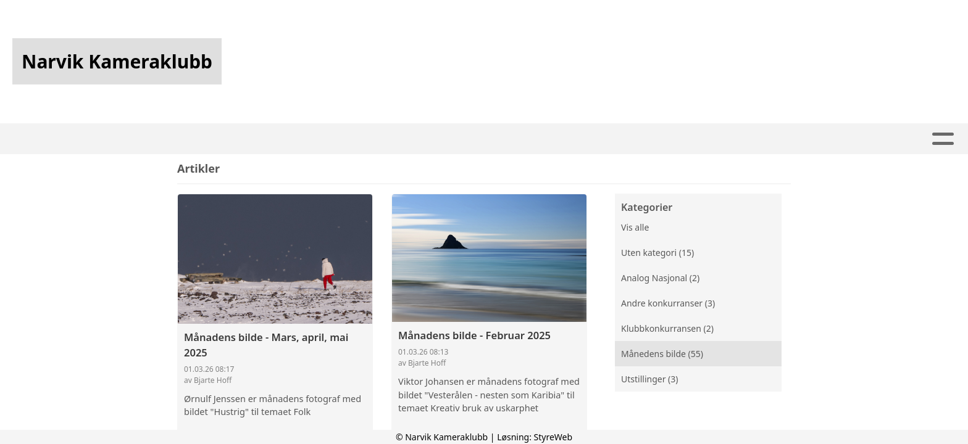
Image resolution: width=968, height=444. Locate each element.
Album (331, 139)
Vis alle (635, 227)
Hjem (221, 139)
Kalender (392, 139)
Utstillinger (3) (649, 379)
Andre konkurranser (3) (668, 303)
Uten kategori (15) (657, 252)
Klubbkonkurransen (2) (667, 328)
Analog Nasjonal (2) (660, 278)
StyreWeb (553, 437)
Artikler (274, 139)
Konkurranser (480, 139)
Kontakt (730, 139)
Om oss (657, 139)
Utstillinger (578, 139)
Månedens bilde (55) (662, 354)
